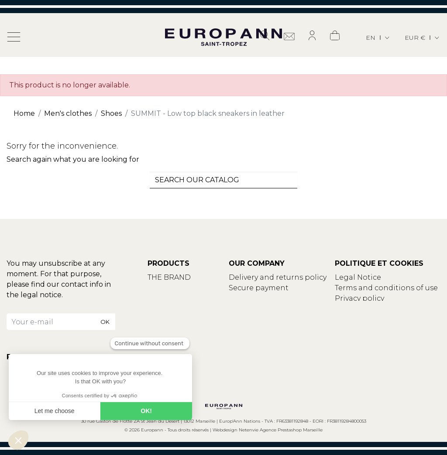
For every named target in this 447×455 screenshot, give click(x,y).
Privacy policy (359, 298)
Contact (162, 288)
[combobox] (223, 180)
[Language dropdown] (378, 38)
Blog (156, 298)
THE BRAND (169, 277)
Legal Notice (358, 277)
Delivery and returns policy (278, 277)
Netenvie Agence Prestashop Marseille (281, 430)
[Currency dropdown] (422, 38)
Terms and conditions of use (386, 288)
